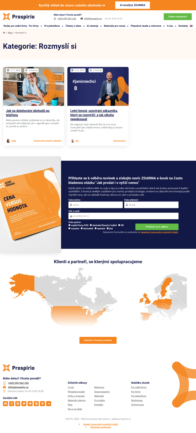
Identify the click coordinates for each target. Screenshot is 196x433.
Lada (13, 140)
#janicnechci (119, 140)
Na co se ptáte (75, 409)
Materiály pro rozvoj (116, 26)
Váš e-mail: (74, 211)
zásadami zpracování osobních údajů (159, 232)
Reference (99, 387)
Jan (77, 140)
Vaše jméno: (74, 200)
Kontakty (183, 26)
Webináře (99, 396)
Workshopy (137, 400)
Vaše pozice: (74, 222)
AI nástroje (94, 26)
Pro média (99, 400)
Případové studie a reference (148, 26)
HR (122, 225)
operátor (101, 228)
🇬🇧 (191, 26)
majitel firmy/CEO (79, 225)
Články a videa (75, 26)
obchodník (88, 228)
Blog (10, 32)
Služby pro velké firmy (15, 26)
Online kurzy (137, 404)
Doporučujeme (102, 391)
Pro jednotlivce (54, 26)
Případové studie (76, 391)
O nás (172, 26)
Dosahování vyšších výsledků (47, 140)
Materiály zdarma (76, 400)
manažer (75, 228)
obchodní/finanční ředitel (104, 225)
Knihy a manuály (76, 396)
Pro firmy (35, 26)
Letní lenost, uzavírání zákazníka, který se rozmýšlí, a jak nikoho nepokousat (94, 115)
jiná (111, 228)
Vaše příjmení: (131, 200)
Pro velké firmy (139, 387)
